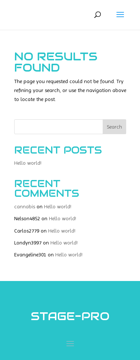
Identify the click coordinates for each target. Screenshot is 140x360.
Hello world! (27, 163)
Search (114, 127)
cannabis (24, 206)
